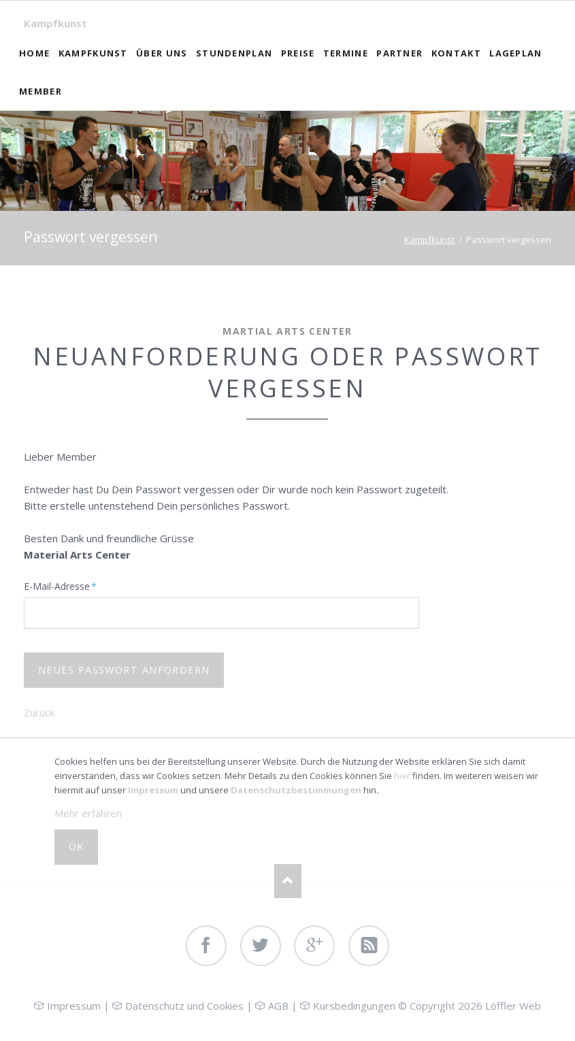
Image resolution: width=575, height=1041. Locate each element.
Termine (345, 53)
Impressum (153, 790)
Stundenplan (234, 53)
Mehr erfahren (88, 813)
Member (40, 91)
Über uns (161, 53)
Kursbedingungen (354, 1005)
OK (76, 846)
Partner (399, 53)
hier (402, 776)
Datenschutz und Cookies (184, 1005)
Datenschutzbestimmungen (296, 790)
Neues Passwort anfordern (124, 669)
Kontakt (456, 53)
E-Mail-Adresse (60, 586)
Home (34, 53)
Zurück (39, 712)
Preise (298, 53)
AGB (278, 1005)
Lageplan (515, 53)
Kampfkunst (55, 23)
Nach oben (287, 881)
